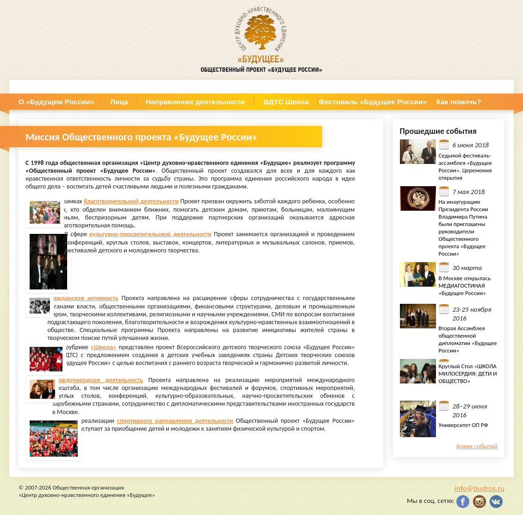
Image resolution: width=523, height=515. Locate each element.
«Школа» (104, 347)
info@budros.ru (479, 488)
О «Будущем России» (56, 102)
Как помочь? (458, 102)
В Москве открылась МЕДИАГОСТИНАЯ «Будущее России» (465, 285)
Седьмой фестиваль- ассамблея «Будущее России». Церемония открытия (465, 166)
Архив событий (477, 446)
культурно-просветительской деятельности (150, 234)
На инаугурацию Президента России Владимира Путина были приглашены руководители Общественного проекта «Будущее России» (463, 227)
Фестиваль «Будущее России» (373, 102)
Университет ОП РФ (463, 424)
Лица (119, 102)
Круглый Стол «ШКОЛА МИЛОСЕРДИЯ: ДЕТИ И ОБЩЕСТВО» (468, 373)
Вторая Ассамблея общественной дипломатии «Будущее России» (468, 339)
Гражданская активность (82, 298)
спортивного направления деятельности (175, 421)
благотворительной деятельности (131, 201)
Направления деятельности (195, 102)
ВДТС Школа (286, 102)
